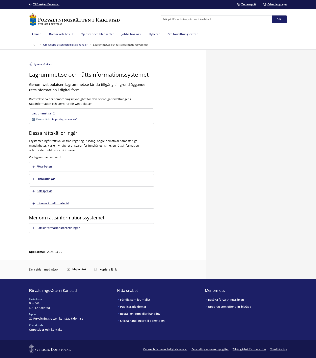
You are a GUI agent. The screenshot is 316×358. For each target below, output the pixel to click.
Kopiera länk (105, 269)
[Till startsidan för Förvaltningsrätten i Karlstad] (74, 19)
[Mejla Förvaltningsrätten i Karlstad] (56, 318)
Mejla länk (76, 269)
